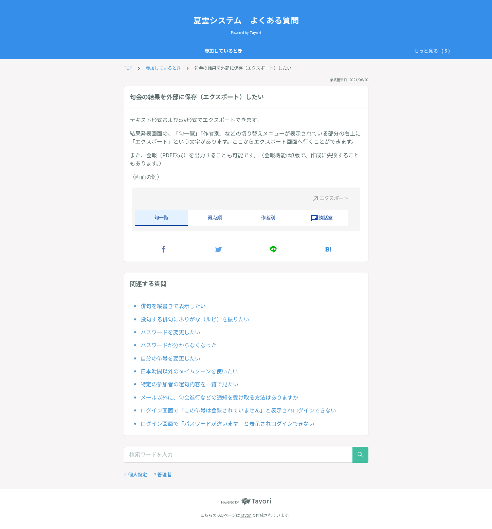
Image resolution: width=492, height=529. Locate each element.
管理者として (225, 50)
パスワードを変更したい (170, 332)
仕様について (186, 50)
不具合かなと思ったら (310, 50)
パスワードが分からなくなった (179, 345)
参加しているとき (144, 50)
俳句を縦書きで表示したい (173, 306)
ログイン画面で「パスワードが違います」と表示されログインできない (227, 423)
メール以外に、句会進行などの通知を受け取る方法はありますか (219, 397)
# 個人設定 (135, 474)
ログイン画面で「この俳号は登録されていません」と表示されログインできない (238, 410)
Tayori (246, 515)
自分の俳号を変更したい (170, 358)
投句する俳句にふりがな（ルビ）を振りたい (195, 319)
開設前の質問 (263, 50)
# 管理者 (162, 474)
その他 (351, 50)
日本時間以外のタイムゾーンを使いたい (189, 371)
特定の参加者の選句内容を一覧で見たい (189, 384)
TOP (128, 68)
